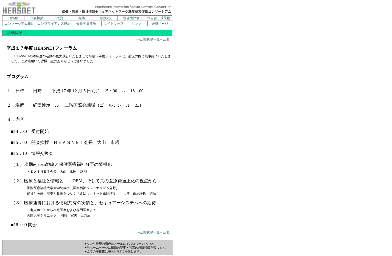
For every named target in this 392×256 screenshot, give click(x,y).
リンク (137, 23)
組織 (82, 18)
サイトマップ (114, 23)
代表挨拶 (36, 18)
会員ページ (160, 23)
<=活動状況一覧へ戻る (153, 39)
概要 (60, 18)
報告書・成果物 (158, 18)
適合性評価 (131, 18)
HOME (13, 18)
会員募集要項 (86, 23)
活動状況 (105, 18)
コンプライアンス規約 (54, 23)
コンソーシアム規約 (19, 23)
